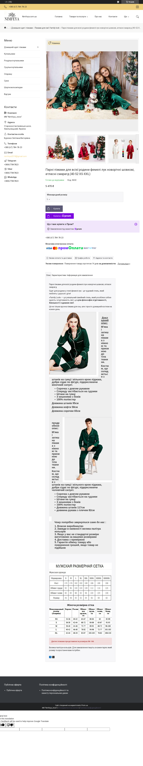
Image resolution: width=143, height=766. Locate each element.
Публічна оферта (14, 690)
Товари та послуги (77, 16)
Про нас (98, 16)
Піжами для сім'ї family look (47, 28)
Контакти (113, 16)
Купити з (62, 216)
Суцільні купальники (13, 67)
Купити (57, 209)
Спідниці (8, 74)
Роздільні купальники (14, 61)
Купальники (9, 54)
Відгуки (7, 94)
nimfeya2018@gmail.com (15, 156)
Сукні (6, 81)
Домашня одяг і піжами (22, 28)
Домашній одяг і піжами (15, 47)
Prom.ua (84, 705)
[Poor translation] (10, 725)
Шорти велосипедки (13, 87)
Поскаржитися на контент (68, 708)
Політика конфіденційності (90, 708)
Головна (58, 16)
